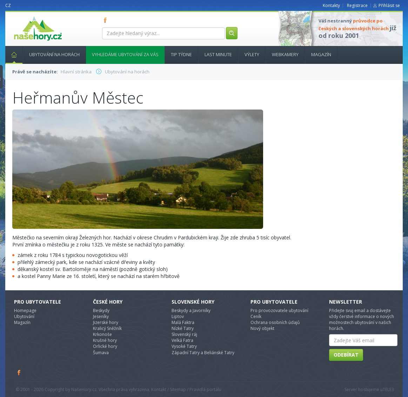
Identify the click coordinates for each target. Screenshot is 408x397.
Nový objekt (262, 328)
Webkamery (285, 54)
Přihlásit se (389, 5)
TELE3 (388, 389)
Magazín (321, 54)
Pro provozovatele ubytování (279, 310)
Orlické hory (105, 346)
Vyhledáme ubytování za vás (125, 54)
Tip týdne (181, 54)
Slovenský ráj (184, 334)
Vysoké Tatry (184, 346)
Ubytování (24, 316)
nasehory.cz (25, 16)
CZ (8, 5)
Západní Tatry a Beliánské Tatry (203, 353)
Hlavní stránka (11, 54)
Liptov (178, 316)
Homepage (25, 310)
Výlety (252, 54)
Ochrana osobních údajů (275, 322)
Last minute (218, 54)
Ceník (255, 316)
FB (106, 20)
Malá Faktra (183, 322)
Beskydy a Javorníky (191, 310)
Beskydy (101, 310)
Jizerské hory (105, 322)
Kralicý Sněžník (107, 328)
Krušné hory (105, 340)
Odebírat (346, 354)
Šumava (101, 353)
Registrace (357, 5)
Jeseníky (101, 316)
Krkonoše (102, 334)
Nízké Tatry (183, 328)
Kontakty (331, 5)
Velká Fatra (182, 340)
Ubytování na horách (54, 54)
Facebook (19, 372)
